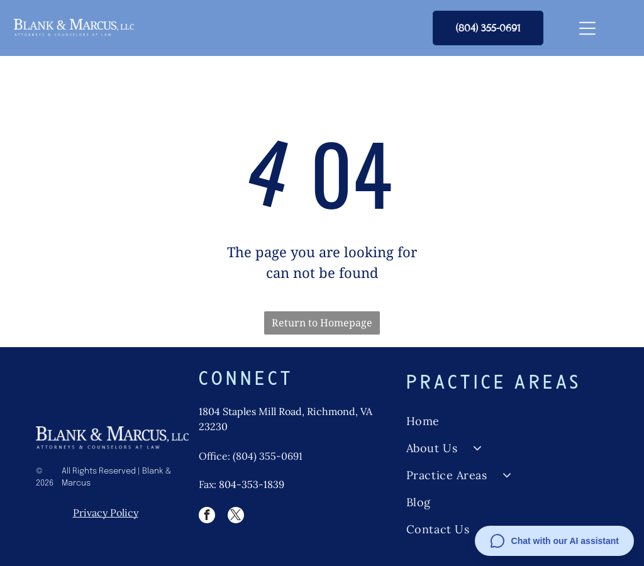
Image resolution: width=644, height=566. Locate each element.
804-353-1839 (251, 484)
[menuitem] (507, 421)
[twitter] (236, 516)
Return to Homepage (322, 323)
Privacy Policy (105, 512)
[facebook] (207, 516)
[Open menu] (587, 28)
